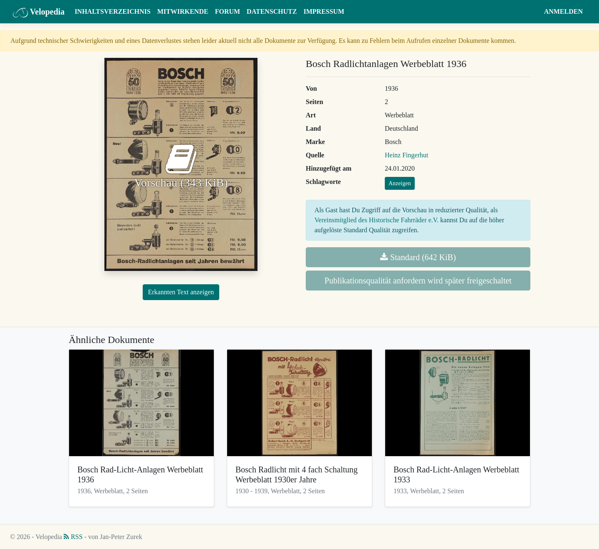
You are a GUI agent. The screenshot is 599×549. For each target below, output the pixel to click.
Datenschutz (272, 11)
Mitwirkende (182, 11)
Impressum (324, 11)
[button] (532, 11)
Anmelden (563, 11)
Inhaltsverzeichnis (112, 11)
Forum (227, 11)
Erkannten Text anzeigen (181, 292)
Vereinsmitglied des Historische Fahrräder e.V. (376, 220)
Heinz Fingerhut (406, 155)
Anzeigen (400, 183)
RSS (73, 536)
